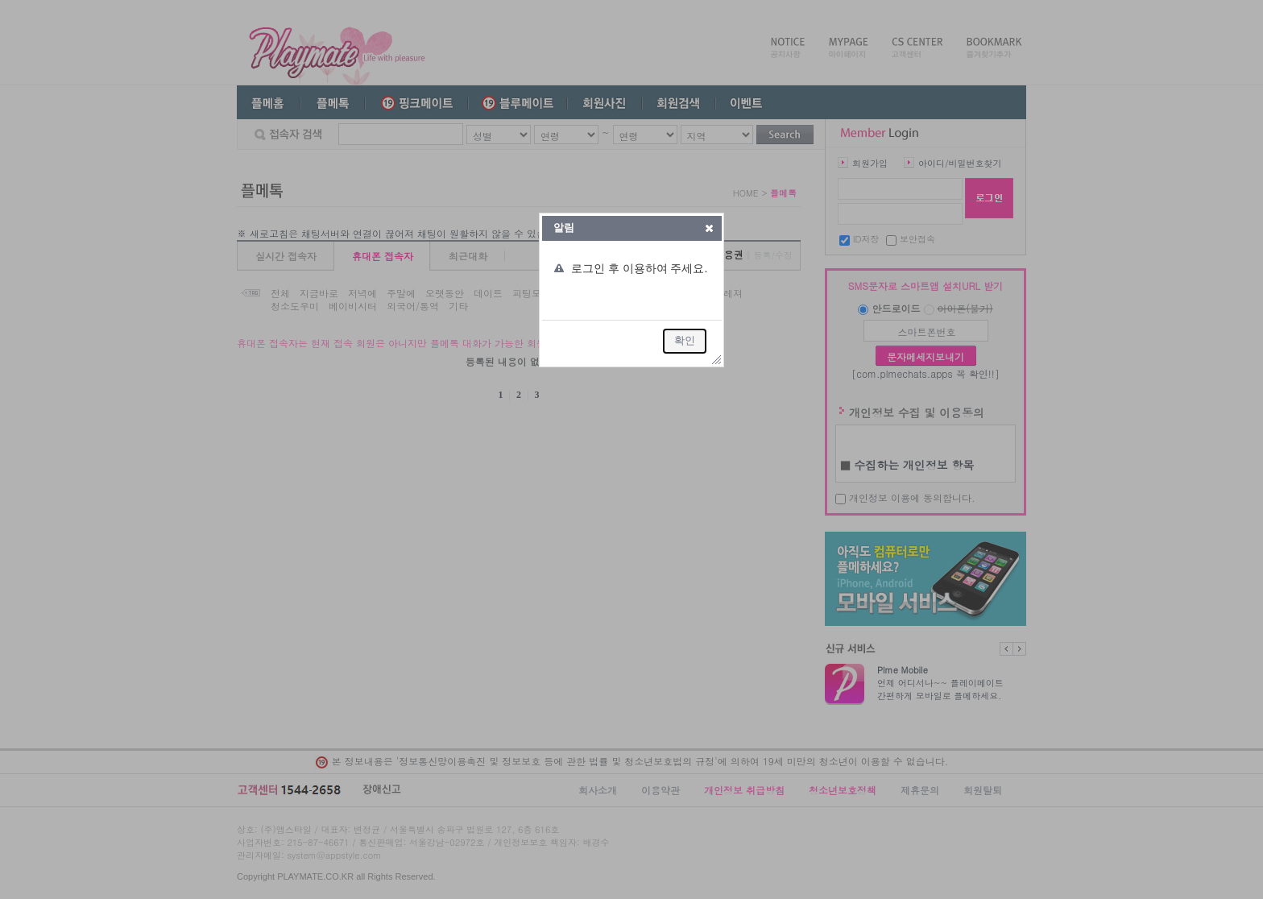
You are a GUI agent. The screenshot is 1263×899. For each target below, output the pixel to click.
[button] (709, 228)
